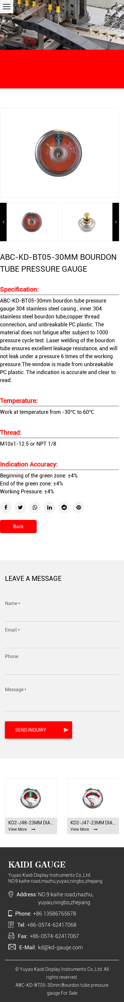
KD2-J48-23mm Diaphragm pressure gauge (31, 822)
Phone (11, 656)
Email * (12, 630)
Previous (3, 222)
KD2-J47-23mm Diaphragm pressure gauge (93, 822)
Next (115, 222)
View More (21, 829)
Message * (15, 689)
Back (18, 526)
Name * (12, 603)
